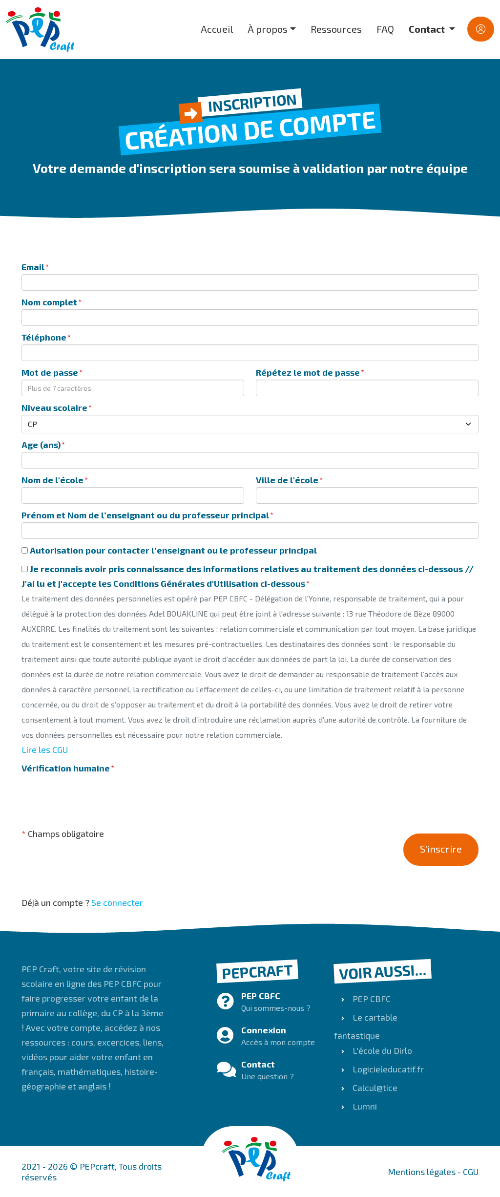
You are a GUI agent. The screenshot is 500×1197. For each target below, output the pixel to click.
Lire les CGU (44, 749)
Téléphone (43, 337)
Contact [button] (428, 29)
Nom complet (49, 302)
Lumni (364, 1106)
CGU (471, 1171)
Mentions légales (422, 1171)
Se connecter (117, 902)
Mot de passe (49, 372)
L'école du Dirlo (381, 1050)
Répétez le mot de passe (308, 372)
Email (32, 266)
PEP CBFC (371, 998)
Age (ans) (41, 444)
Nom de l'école (52, 479)
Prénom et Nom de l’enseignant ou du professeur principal (145, 515)
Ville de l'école (287, 479)
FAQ (385, 29)
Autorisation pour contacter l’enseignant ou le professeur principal (169, 550)
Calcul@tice (374, 1087)
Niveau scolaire (54, 407)
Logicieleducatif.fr (387, 1069)
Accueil (217, 29)
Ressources (336, 29)
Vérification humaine (65, 768)
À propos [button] (268, 29)
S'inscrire (441, 849)
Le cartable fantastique (365, 1026)
